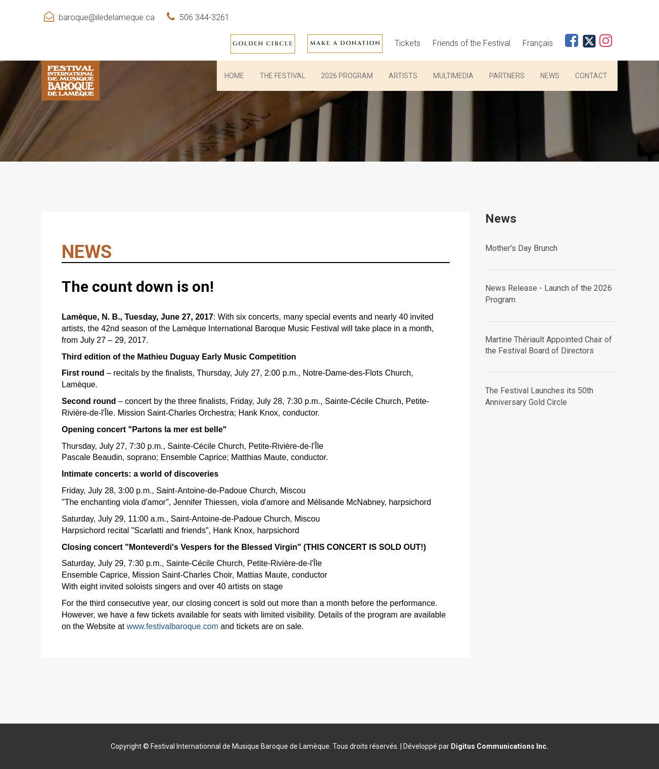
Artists (403, 76)
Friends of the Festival (471, 43)
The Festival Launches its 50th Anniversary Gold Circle (539, 396)
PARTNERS (507, 76)
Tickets (407, 43)
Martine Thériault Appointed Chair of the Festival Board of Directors (548, 345)
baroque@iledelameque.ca (107, 17)
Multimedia (453, 76)
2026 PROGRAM (347, 76)
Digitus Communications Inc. (499, 746)
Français (538, 43)
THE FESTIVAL (282, 76)
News (549, 76)
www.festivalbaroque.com (172, 626)
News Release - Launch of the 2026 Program (548, 293)
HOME (234, 76)
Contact (591, 76)
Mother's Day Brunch (521, 248)
